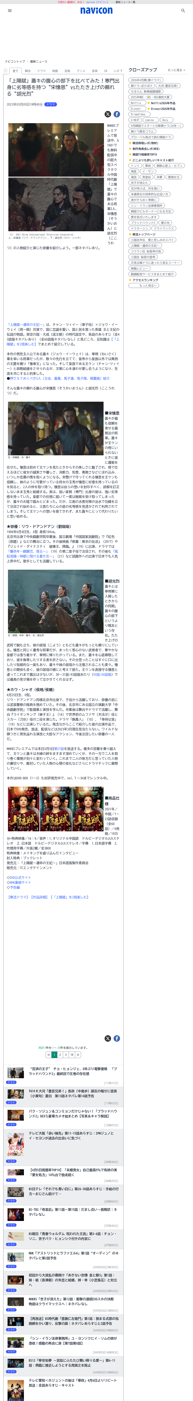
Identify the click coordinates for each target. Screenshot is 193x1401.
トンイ (135, 165)
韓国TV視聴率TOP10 (145, 154)
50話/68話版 (102, 674)
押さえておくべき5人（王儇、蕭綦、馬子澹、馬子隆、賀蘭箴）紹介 (60, 378)
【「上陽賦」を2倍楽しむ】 (69, 897)
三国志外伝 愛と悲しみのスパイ (152, 240)
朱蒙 (159, 177)
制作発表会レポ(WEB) (146, 148)
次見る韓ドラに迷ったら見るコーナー (155, 262)
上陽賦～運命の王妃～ (145, 245)
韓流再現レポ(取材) (145, 143)
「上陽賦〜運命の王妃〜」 (26, 324)
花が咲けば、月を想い (145, 188)
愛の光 (165, 222)
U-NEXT (135, 120)
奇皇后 (146, 177)
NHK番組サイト (20, 882)
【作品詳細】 (39, 897)
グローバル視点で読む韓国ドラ (151, 137)
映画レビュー (139, 268)
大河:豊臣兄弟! (168, 85)
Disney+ (137, 108)
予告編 (15, 887)
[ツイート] (108, 114)
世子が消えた (139, 182)
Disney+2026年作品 (163, 108)
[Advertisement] (96, 37)
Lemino (151, 120)
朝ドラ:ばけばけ (141, 85)
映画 (55, 71)
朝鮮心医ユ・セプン (169, 165)
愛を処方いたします (144, 217)
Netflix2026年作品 (163, 103)
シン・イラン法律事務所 (146, 205)
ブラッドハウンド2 (143, 222)
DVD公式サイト (20, 877)
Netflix (137, 103)
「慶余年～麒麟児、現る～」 (28, 551)
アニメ (81, 71)
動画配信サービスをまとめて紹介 (152, 274)
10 (89, 1054)
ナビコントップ (15, 61)
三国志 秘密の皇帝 (143, 257)
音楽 (95, 71)
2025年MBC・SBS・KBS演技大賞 (150, 97)
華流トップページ (144, 234)
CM (105, 71)
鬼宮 (134, 177)
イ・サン (148, 171)
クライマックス (164, 228)
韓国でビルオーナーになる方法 (151, 211)
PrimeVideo (139, 114)
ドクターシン (139, 228)
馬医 (134, 171)
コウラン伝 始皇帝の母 (146, 251)
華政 (148, 165)
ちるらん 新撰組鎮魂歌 (146, 91)
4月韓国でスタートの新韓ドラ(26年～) (156, 125)
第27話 (59, 748)
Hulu (166, 120)
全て (15, 71)
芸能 (67, 71)
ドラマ (41, 71)
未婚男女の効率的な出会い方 (149, 194)
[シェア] (117, 114)
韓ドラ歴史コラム (142, 131)
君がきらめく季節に (144, 200)
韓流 (28, 71)
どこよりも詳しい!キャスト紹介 (153, 160)
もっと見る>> (144, 285)
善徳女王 (174, 177)
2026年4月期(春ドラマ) (146, 80)
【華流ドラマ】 (18, 897)
